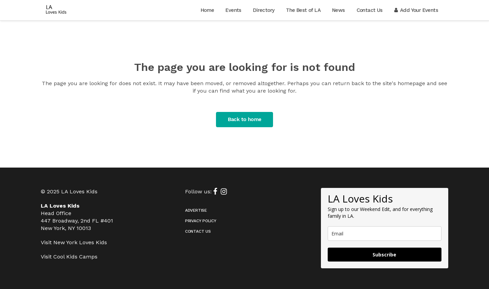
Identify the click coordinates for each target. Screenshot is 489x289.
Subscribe (384, 254)
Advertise (196, 210)
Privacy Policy (200, 220)
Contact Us (198, 231)
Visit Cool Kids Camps (69, 256)
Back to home (244, 119)
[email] (384, 233)
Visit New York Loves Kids (74, 242)
